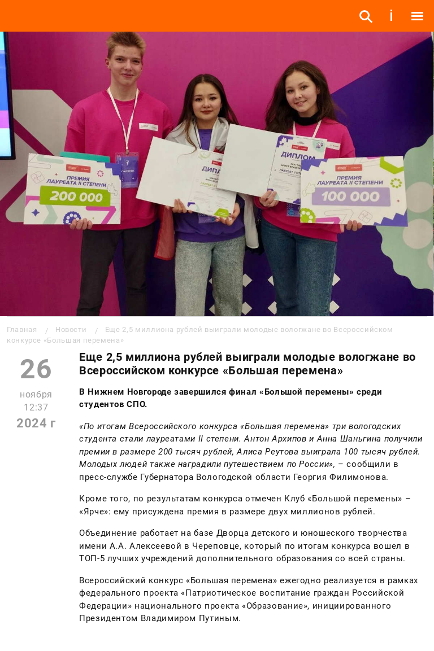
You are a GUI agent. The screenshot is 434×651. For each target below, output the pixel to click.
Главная (22, 329)
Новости (70, 329)
